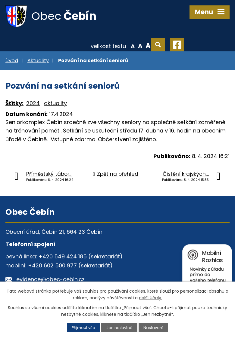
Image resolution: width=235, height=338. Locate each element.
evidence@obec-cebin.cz (50, 279)
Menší (133, 45)
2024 (33, 103)
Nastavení (153, 327)
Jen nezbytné (119, 327)
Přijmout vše (83, 327)
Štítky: (14, 103)
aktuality (55, 103)
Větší (148, 45)
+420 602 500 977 (52, 265)
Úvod (11, 60)
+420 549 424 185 (63, 256)
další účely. (150, 298)
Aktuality (38, 60)
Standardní (140, 45)
